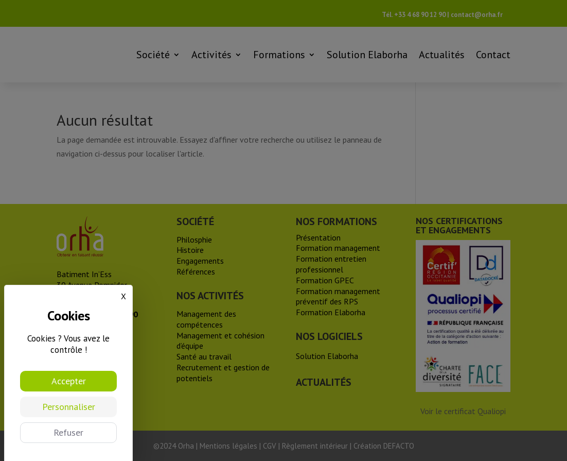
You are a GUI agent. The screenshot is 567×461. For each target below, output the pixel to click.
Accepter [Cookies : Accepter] (68, 381)
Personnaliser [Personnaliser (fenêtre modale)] (68, 407)
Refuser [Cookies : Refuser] (68, 432)
